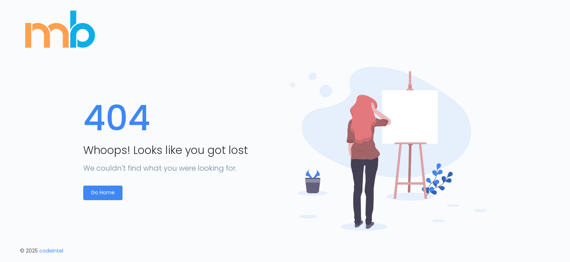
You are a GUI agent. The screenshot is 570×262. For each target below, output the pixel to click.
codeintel (51, 250)
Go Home (103, 192)
